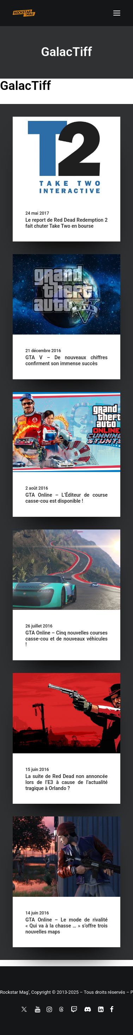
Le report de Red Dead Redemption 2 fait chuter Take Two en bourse (66, 223)
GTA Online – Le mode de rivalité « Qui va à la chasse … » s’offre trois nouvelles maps (66, 926)
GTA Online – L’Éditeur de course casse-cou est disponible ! (66, 498)
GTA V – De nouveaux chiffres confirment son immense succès (66, 360)
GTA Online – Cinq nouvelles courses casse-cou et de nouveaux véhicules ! (66, 639)
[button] (117, 13)
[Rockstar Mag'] (24, 13)
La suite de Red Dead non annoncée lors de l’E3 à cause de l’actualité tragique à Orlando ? (66, 782)
